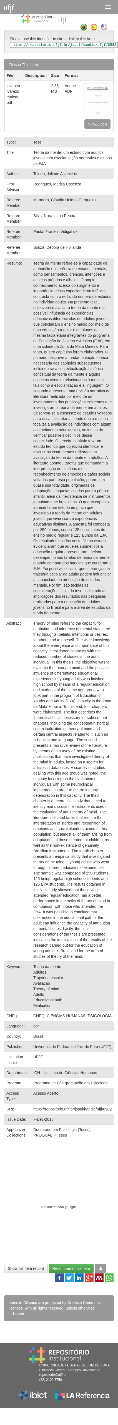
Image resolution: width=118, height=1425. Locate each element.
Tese (37, 142)
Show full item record (26, 1268)
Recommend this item (71, 1268)
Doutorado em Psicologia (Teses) (62, 1129)
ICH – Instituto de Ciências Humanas (65, 1072)
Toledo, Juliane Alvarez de (56, 174)
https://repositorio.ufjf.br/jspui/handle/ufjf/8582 (72, 1109)
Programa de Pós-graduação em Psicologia (71, 1083)
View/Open (97, 124)
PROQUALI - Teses (50, 1135)
